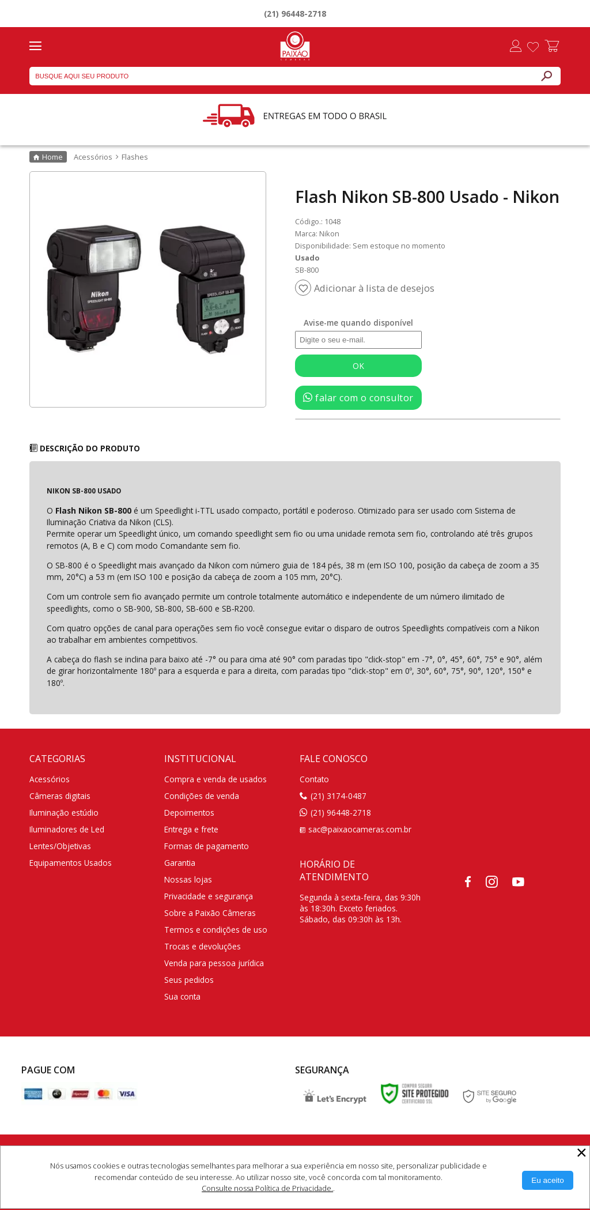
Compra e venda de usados (215, 779)
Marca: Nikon (317, 233)
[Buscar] (546, 76)
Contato (314, 779)
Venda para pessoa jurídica (214, 963)
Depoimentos (189, 812)
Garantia (179, 862)
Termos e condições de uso (215, 929)
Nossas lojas (188, 879)
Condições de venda (201, 795)
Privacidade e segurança (208, 896)
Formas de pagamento (206, 845)
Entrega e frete (191, 829)
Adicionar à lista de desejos (374, 288)
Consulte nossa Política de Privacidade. (267, 1188)
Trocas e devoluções (202, 946)
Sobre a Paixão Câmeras (210, 912)
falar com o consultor (358, 397)
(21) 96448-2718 (295, 13)
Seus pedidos (189, 979)
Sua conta (182, 996)
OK (358, 365)
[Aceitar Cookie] (547, 1180)
